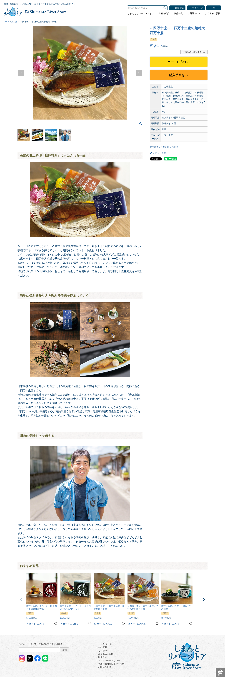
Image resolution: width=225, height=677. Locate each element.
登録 (64, 650)
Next (139, 73)
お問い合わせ (104, 667)
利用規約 (102, 657)
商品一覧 (178, 13)
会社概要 (102, 647)
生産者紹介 (164, 13)
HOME (6, 22)
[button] (21, 599)
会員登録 (179, 8)
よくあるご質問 (212, 13)
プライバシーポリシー (109, 660)
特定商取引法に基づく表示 (111, 664)
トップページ (104, 644)
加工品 (14, 22)
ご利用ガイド (193, 13)
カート (216, 8)
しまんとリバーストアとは (141, 13)
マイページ (197, 8)
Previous (21, 73)
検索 (164, 7)
